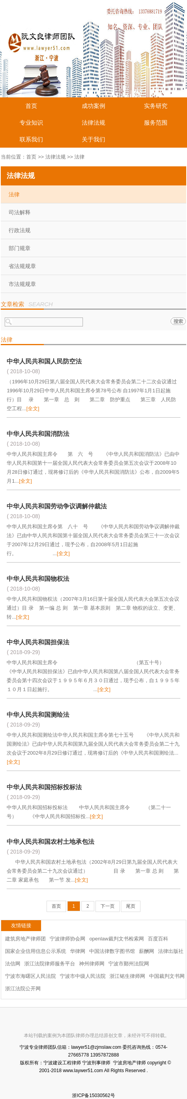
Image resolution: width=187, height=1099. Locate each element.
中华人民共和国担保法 (38, 642)
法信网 (12, 964)
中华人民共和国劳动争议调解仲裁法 (57, 506)
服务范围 (155, 122)
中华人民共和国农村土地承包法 (50, 841)
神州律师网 (91, 964)
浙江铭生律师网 (127, 976)
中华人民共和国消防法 (38, 433)
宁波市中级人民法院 (83, 976)
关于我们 (93, 139)
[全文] (32, 408)
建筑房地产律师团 (25, 939)
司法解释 (20, 212)
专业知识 (31, 122)
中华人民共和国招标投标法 (44, 787)
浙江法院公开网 (23, 988)
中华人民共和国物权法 (38, 578)
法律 (14, 194)
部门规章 (20, 248)
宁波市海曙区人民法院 (30, 976)
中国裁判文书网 (167, 976)
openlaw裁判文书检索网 (116, 939)
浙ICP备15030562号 (93, 1095)
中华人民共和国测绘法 (38, 714)
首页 (31, 105)
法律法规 (93, 122)
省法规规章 (22, 266)
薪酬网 (146, 951)
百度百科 (158, 939)
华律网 (77, 951)
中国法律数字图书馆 (112, 951)
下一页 (108, 906)
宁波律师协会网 (67, 939)
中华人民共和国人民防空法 (44, 361)
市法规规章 (22, 284)
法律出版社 (170, 951)
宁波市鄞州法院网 (128, 964)
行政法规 (20, 230)
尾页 (130, 906)
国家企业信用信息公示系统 (35, 951)
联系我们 (31, 139)
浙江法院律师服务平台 (49, 964)
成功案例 (93, 105)
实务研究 (155, 105)
